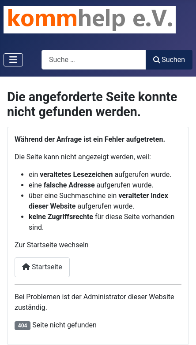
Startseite (42, 267)
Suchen (169, 59)
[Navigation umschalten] (13, 59)
